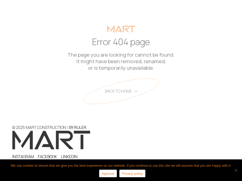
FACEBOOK (47, 156)
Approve (108, 173)
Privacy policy (132, 173)
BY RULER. (78, 127)
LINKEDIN (69, 156)
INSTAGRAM (23, 156)
